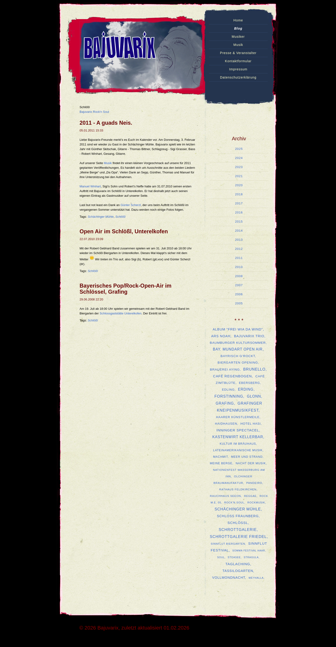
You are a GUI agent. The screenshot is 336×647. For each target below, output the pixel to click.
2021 (239, 176)
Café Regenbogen (232, 376)
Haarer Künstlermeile (237, 417)
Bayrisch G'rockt (237, 356)
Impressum (238, 69)
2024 (239, 158)
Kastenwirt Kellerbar (237, 437)
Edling (228, 389)
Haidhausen (226, 423)
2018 (239, 194)
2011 (239, 258)
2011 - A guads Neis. (106, 123)
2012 (239, 249)
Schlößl (120, 216)
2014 (239, 230)
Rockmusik (256, 502)
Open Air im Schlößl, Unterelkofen (124, 231)
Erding (246, 389)
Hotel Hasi (251, 423)
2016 (239, 212)
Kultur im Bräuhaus (238, 443)
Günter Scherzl (131, 205)
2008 (239, 276)
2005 (239, 303)
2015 (239, 221)
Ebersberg (249, 383)
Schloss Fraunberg (238, 516)
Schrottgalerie (238, 529)
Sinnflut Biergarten (228, 543)
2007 (239, 285)
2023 (239, 167)
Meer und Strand (246, 456)
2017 (239, 203)
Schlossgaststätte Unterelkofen (120, 313)
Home (238, 20)
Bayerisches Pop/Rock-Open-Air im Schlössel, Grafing (126, 289)
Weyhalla (256, 578)
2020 (239, 185)
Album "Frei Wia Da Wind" (238, 329)
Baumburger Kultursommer (238, 342)
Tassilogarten (237, 571)
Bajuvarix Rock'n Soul (94, 112)
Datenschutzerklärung (238, 77)
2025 (239, 149)
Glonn (254, 396)
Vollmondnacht (228, 577)
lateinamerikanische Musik (237, 450)
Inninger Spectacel (237, 430)
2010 (239, 267)
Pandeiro (254, 482)
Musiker (238, 36)
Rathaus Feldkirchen (238, 489)
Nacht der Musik (251, 463)
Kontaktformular (238, 61)
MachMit (220, 456)
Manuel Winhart (90, 186)
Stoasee (234, 557)
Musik (238, 45)
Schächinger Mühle (101, 216)
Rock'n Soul (234, 502)
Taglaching (237, 564)
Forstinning (228, 396)
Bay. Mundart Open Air (237, 349)
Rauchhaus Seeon (225, 495)
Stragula (251, 557)
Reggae (250, 496)
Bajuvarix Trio (249, 336)
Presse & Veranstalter (238, 53)
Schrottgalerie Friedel (238, 536)
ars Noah (221, 336)
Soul (221, 557)
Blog (238, 28)
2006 (239, 294)
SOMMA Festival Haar (248, 550)
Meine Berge (221, 463)
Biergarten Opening (238, 362)
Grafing (225, 403)
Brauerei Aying (225, 369)
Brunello (254, 369)
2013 (239, 239)
